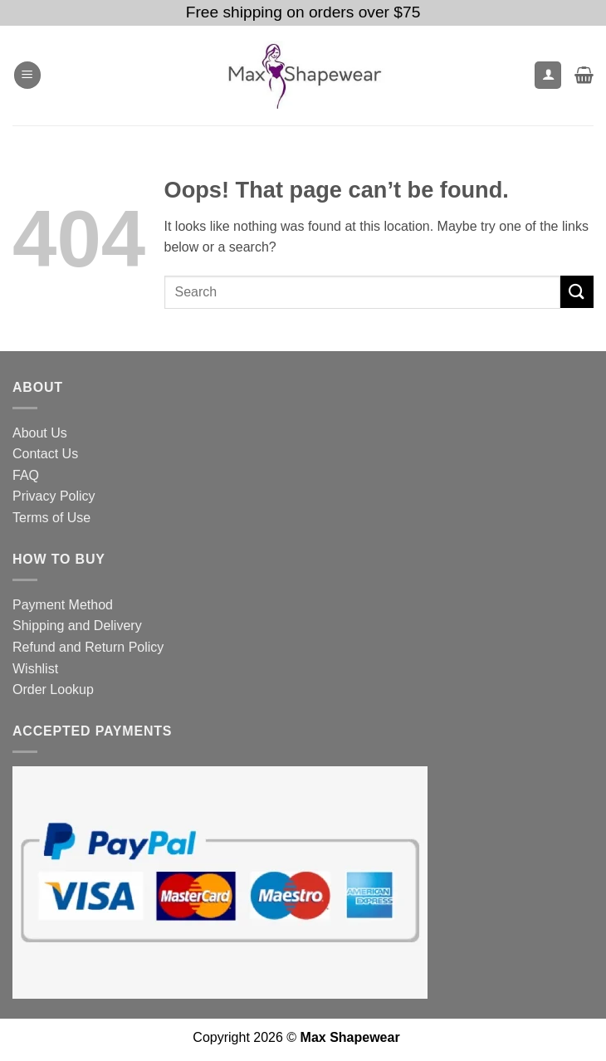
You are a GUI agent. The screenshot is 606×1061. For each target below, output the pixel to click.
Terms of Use (51, 518)
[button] (27, 75)
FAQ (25, 475)
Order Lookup (53, 689)
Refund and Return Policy (88, 647)
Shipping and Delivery (77, 626)
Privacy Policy (53, 496)
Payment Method (62, 605)
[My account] (548, 75)
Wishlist (35, 669)
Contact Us (45, 454)
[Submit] (577, 292)
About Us (39, 433)
